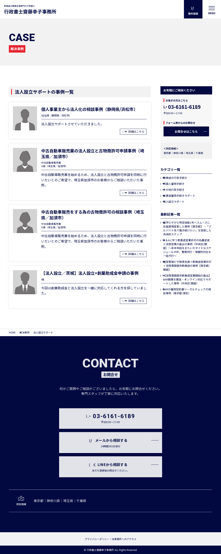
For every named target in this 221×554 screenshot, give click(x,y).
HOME (12, 332)
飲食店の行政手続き (175, 178)
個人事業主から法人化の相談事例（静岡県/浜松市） (89, 109)
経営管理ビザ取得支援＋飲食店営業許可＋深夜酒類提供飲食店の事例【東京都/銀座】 (187, 265)
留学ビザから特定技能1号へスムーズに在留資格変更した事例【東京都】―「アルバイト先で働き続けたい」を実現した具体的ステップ (187, 228)
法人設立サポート (174, 201)
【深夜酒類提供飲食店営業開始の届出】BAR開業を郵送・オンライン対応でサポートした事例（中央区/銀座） (187, 279)
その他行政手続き (174, 190)
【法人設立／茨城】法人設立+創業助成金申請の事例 (89, 273)
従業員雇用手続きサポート (179, 196)
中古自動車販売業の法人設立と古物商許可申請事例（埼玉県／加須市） (92, 153)
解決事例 (24, 332)
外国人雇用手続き (174, 184)
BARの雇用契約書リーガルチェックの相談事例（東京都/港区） (187, 291)
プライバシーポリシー (97, 539)
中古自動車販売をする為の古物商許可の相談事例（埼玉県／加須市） (92, 215)
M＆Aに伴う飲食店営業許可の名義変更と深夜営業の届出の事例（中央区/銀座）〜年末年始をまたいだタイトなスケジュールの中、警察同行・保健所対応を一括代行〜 (187, 248)
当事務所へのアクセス (124, 539)
